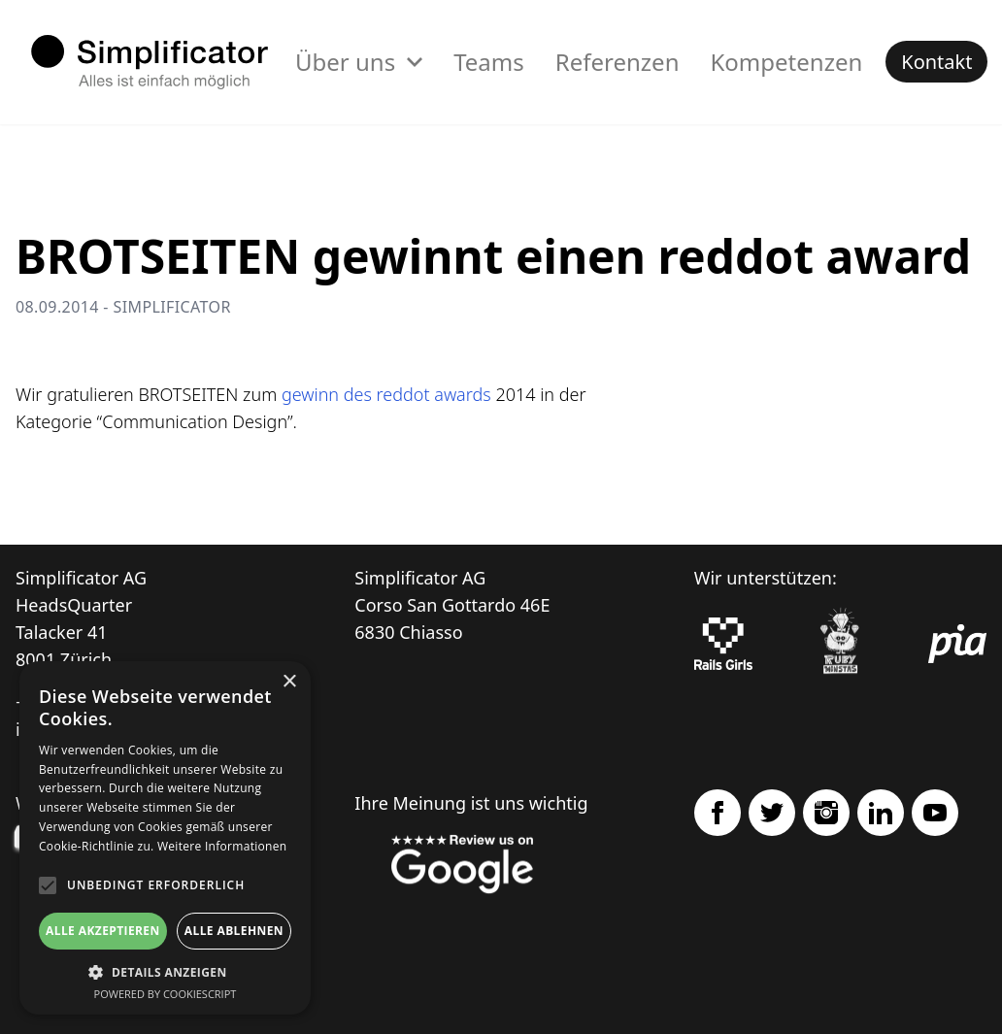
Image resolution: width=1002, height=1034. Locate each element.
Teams (488, 62)
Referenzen (617, 62)
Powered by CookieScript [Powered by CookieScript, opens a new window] (165, 993)
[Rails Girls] (723, 643)
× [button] (289, 682)
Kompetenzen (786, 62)
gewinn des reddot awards (386, 394)
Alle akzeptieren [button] (103, 930)
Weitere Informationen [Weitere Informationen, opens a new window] (222, 846)
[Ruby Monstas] (840, 644)
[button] (165, 972)
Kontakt (936, 62)
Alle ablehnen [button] (234, 930)
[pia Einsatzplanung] (957, 643)
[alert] (165, 838)
